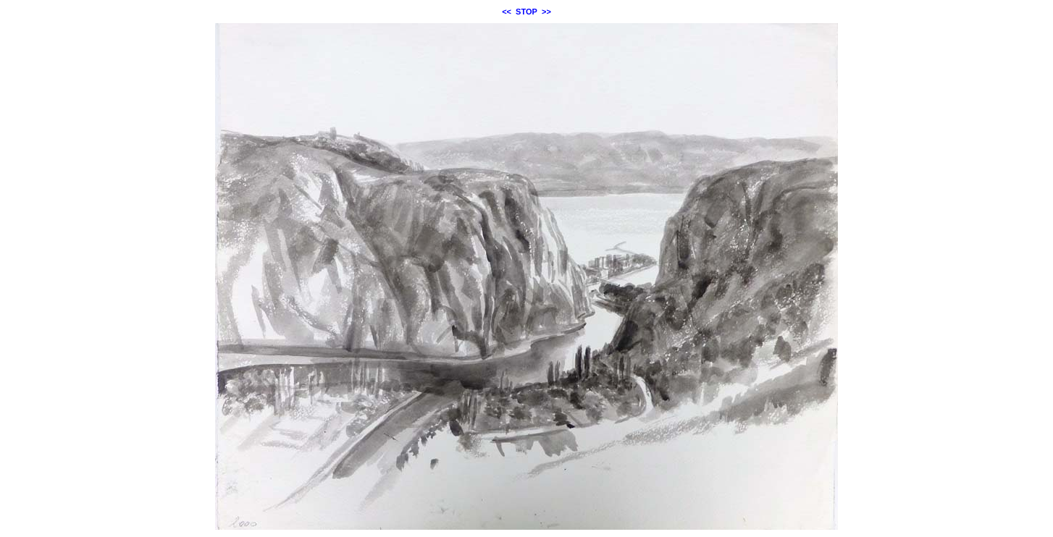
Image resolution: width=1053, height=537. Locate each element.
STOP (526, 11)
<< (506, 11)
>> (546, 11)
